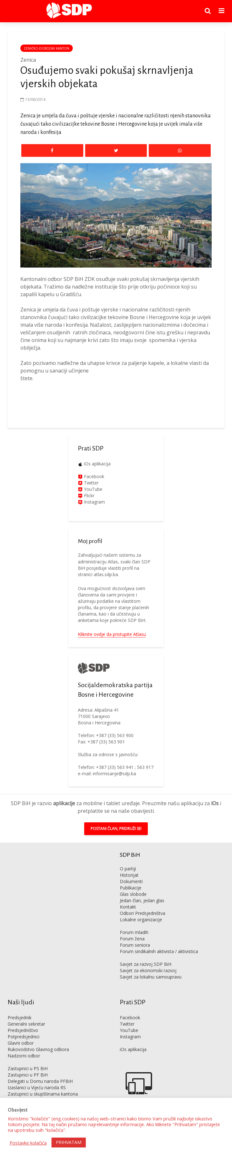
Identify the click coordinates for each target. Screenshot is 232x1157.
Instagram (94, 502)
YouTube (93, 489)
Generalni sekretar (26, 1024)
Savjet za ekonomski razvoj (148, 970)
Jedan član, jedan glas (142, 900)
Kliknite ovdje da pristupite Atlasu (112, 634)
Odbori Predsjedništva (142, 913)
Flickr (88, 495)
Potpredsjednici (23, 1037)
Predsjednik (19, 1017)
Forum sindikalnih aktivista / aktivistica (159, 951)
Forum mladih (134, 932)
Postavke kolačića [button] (28, 1143)
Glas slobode (133, 894)
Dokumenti (131, 881)
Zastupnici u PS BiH (28, 1068)
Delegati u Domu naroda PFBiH (40, 1081)
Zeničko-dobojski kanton (46, 48)
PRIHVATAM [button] (68, 1142)
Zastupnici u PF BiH (28, 1075)
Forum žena (132, 939)
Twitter (127, 1024)
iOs (215, 803)
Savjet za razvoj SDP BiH (145, 964)
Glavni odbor (21, 1043)
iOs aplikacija (97, 464)
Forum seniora (135, 945)
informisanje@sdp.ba (114, 773)
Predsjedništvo (23, 1030)
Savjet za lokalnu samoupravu (150, 977)
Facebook (93, 476)
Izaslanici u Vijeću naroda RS (37, 1087)
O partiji (128, 869)
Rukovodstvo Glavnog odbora (38, 1049)
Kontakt (128, 907)
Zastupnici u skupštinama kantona (43, 1094)
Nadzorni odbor (24, 1056)
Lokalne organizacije (141, 920)
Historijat (129, 875)
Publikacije (130, 888)
